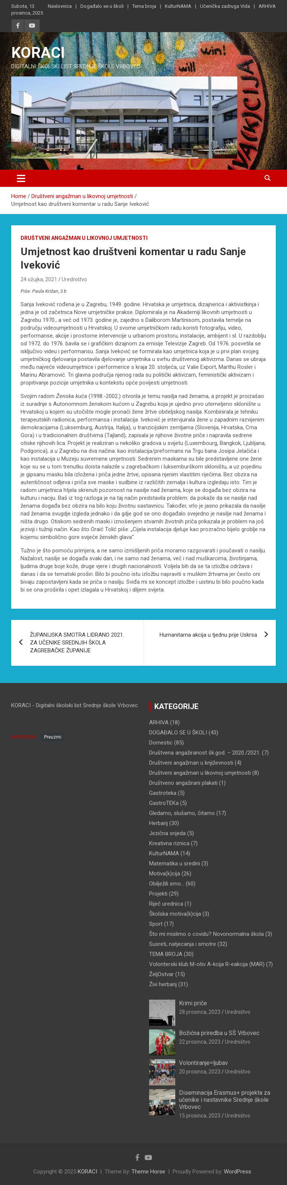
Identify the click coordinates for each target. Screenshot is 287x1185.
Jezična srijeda (167, 833)
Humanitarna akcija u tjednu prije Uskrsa (208, 634)
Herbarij (158, 823)
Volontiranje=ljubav (203, 1062)
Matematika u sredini (174, 863)
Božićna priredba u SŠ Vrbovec (219, 1033)
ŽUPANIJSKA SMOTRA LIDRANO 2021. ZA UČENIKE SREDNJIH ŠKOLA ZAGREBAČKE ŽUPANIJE (77, 642)
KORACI (38, 53)
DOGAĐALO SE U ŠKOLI (178, 732)
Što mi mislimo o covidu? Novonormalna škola (206, 934)
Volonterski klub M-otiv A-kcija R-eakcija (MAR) (207, 964)
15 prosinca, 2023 (199, 1116)
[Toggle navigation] (21, 178)
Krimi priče (193, 1003)
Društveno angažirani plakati (183, 783)
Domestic (161, 742)
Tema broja (144, 6)
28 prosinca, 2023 (199, 1012)
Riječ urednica (166, 903)
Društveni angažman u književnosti (191, 762)
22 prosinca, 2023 (199, 1042)
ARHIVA (267, 6)
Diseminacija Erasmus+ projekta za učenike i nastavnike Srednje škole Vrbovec (224, 1099)
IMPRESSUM (23, 737)
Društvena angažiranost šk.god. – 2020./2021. (204, 752)
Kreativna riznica (169, 843)
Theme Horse (148, 1171)
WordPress (237, 1171)
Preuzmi (52, 737)
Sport (156, 924)
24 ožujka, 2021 (39, 279)
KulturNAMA (178, 6)
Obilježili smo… (166, 883)
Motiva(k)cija (164, 873)
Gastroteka (162, 793)
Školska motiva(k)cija (175, 913)
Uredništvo (74, 279)
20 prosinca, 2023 (199, 1072)
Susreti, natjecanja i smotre (182, 944)
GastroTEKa (164, 803)
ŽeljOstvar (161, 974)
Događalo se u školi (102, 6)
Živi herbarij (163, 984)
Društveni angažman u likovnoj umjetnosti (84, 238)
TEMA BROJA (165, 954)
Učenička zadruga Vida (225, 6)
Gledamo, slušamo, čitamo (182, 813)
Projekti (158, 893)
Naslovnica (60, 6)
